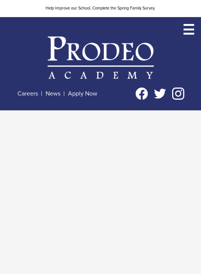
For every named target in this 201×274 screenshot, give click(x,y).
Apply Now (82, 93)
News (53, 93)
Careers (27, 93)
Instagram (178, 95)
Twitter (160, 95)
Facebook (142, 95)
